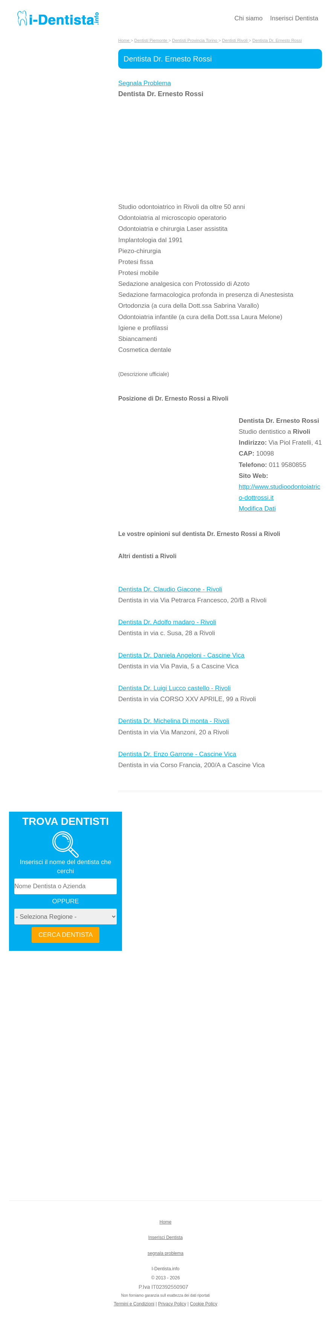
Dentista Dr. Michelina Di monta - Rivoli (173, 721)
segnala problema (165, 1253)
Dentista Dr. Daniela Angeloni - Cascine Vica (181, 655)
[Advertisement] (178, 150)
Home (165, 1222)
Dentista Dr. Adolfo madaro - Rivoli (167, 622)
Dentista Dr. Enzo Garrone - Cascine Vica (177, 754)
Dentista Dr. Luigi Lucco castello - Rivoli (174, 688)
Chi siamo (249, 18)
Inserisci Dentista (294, 18)
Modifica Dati (257, 508)
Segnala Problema (144, 83)
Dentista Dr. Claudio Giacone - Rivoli (170, 589)
